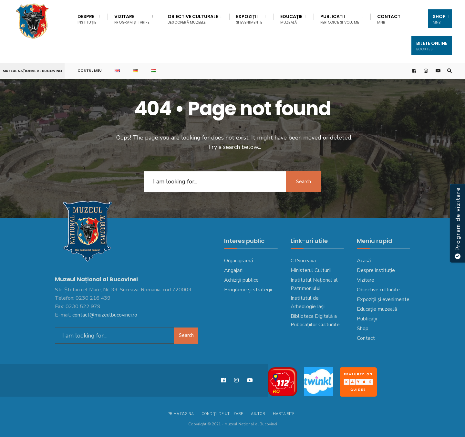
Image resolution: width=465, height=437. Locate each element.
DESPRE (87, 19)
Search (303, 181)
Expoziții (249, 19)
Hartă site (283, 413)
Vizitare (132, 19)
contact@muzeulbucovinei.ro (104, 314)
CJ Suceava (303, 260)
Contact (388, 19)
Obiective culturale (193, 19)
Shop (362, 328)
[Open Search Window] (449, 71)
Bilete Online (431, 46)
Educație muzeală (377, 309)
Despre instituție (376, 270)
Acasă (364, 260)
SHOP (439, 19)
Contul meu (90, 70)
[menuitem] (93, 18)
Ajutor (258, 413)
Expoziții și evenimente (383, 299)
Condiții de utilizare (222, 413)
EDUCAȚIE (291, 19)
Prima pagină (181, 413)
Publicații (339, 19)
